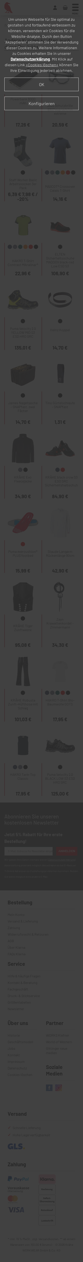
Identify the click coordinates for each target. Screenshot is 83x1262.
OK (41, 84)
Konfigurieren (42, 103)
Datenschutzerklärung (30, 59)
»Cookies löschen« (42, 64)
